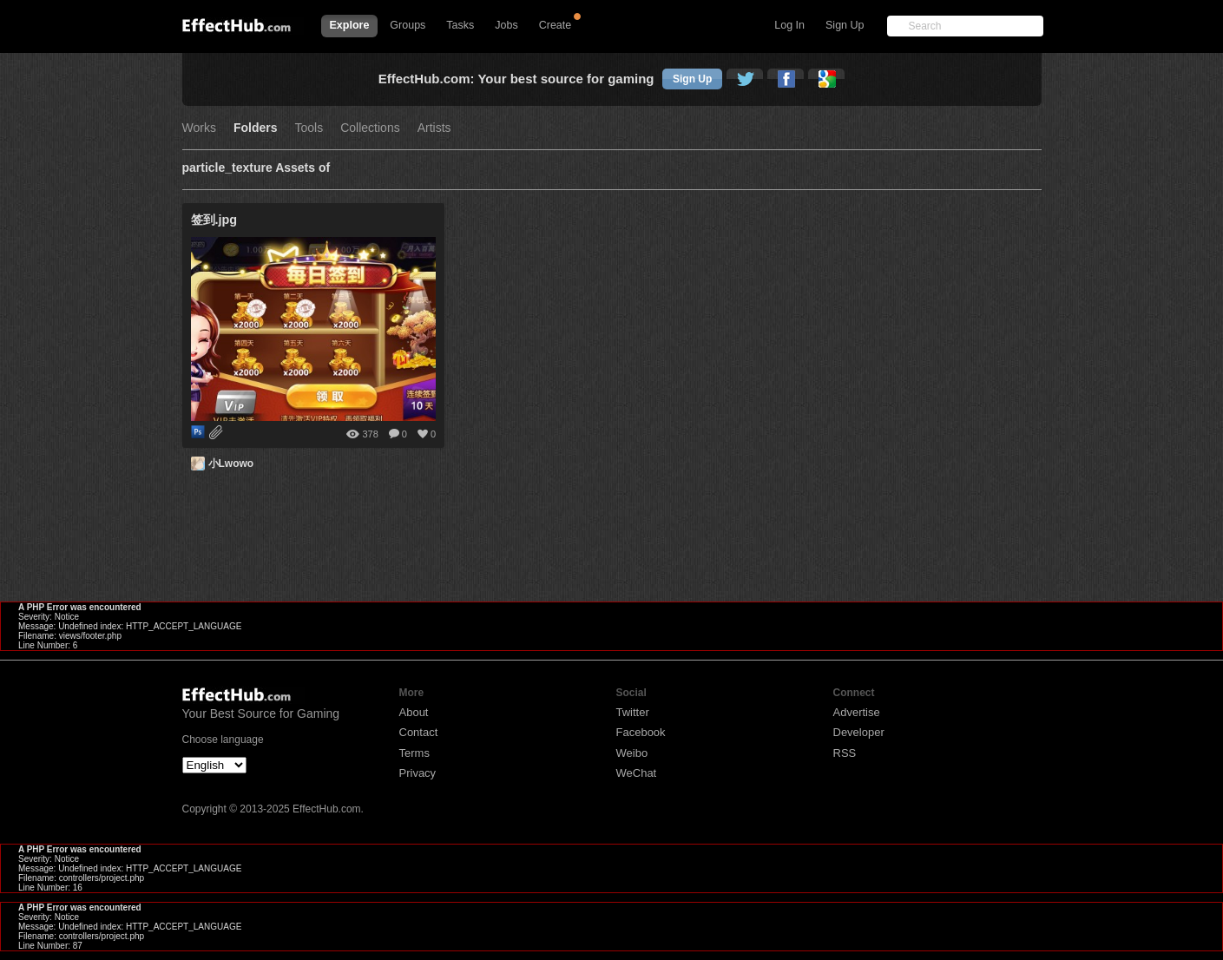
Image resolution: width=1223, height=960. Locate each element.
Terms (414, 752)
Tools (309, 128)
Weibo (632, 752)
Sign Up (844, 25)
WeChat (636, 772)
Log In (789, 25)
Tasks (460, 25)
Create (555, 25)
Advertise (856, 712)
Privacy (418, 772)
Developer (858, 732)
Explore (350, 25)
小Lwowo (231, 463)
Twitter (632, 712)
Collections (369, 128)
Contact (418, 732)
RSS (845, 752)
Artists (434, 128)
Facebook (641, 732)
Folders (255, 128)
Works (199, 128)
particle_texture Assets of (256, 167)
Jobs (506, 25)
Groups (407, 25)
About (414, 712)
